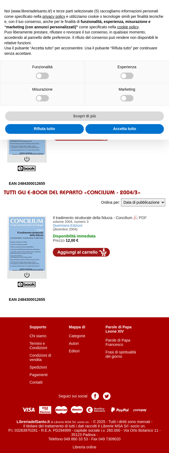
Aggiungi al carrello (81, 252)
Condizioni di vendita (40, 357)
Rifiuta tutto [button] (44, 129)
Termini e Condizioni (38, 345)
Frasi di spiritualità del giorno (121, 354)
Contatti (35, 382)
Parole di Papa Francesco (118, 342)
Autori (74, 343)
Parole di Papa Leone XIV (119, 329)
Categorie (77, 336)
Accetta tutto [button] (124, 129)
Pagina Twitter (107, 396)
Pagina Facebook (95, 396)
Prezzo (59, 240)
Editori (74, 351)
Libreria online (84, 447)
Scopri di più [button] (84, 116)
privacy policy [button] (54, 16)
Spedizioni (38, 367)
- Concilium (92, 218)
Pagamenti (38, 375)
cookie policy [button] (128, 27)
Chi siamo (37, 336)
